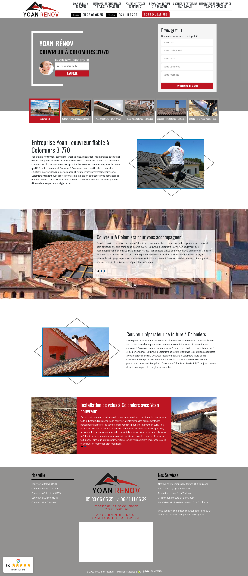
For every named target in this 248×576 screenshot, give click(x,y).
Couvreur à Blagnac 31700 (45, 488)
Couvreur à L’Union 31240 (44, 497)
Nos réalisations (155, 14)
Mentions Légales (126, 571)
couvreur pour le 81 (195, 510)
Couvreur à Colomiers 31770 (46, 493)
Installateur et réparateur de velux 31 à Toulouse (215, 5)
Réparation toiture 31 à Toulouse (159, 5)
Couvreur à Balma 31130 (44, 483)
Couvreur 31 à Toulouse (80, 5)
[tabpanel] (154, 250)
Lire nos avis (18, 570)
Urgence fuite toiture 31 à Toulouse (185, 5)
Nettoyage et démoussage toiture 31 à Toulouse (107, 5)
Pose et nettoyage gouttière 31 (135, 5)
